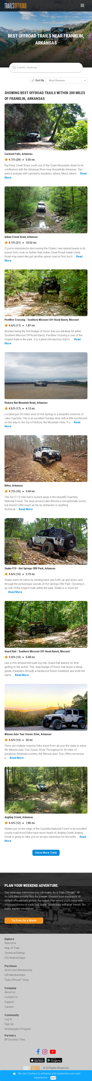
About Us (10, 992)
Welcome (10, 943)
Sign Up (9, 1024)
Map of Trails (12, 948)
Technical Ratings (15, 952)
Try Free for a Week (23, 920)
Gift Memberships (15, 975)
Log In (8, 1019)
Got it (53, 1078)
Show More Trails (46, 852)
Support (9, 1002)
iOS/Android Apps (15, 957)
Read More (26, 509)
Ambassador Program (18, 1029)
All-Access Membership (18, 970)
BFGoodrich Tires (15, 1039)
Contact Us (11, 997)
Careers (9, 1006)
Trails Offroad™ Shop (17, 979)
